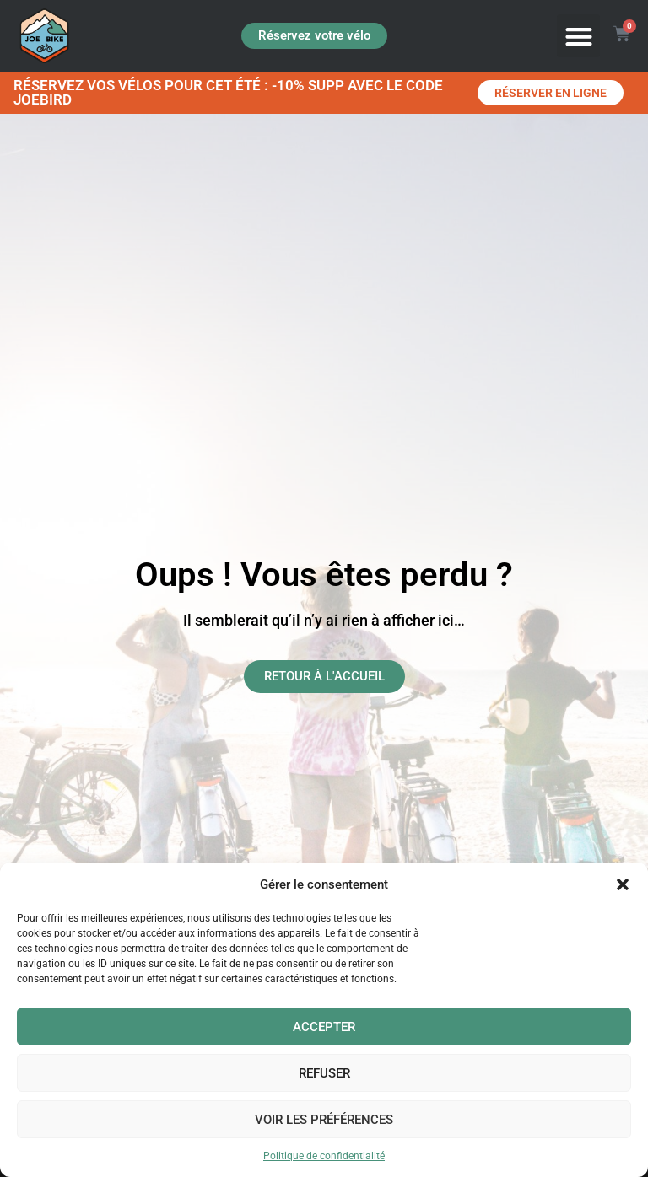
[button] (622, 884)
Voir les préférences (324, 1119)
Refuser (324, 1073)
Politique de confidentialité (324, 1156)
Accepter (324, 1027)
